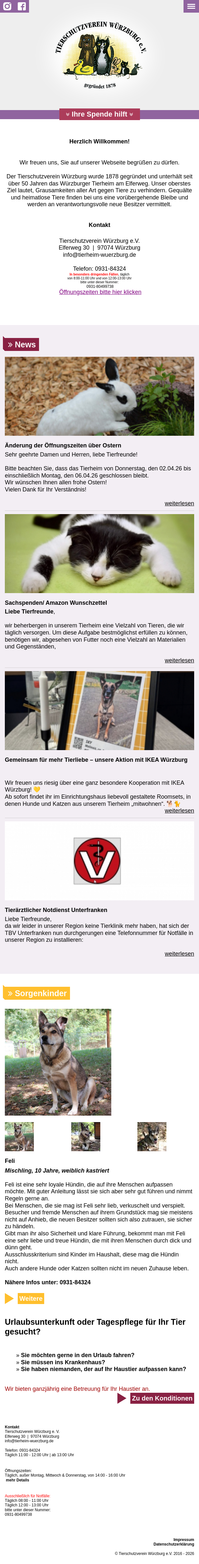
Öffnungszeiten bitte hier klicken (100, 292)
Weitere (31, 1298)
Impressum (184, 1539)
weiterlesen (179, 503)
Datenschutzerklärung (174, 1544)
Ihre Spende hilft (99, 114)
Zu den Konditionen (162, 1398)
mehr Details (17, 1480)
